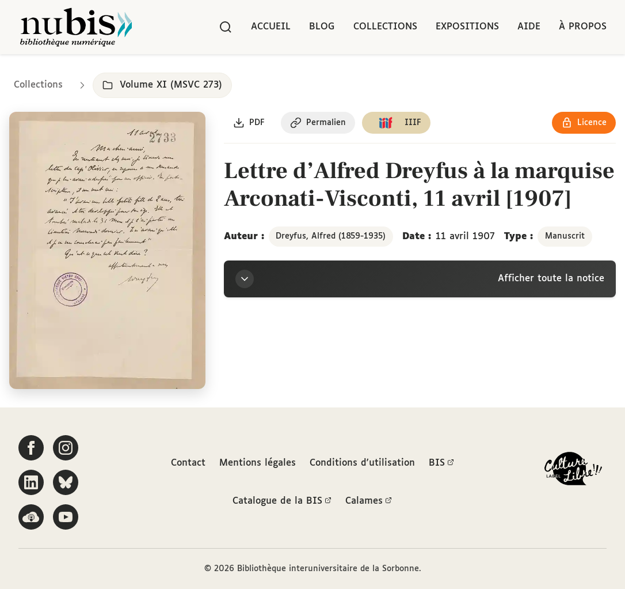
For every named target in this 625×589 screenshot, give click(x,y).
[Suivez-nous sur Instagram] (65, 447)
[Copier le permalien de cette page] (318, 123)
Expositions (467, 27)
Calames (368, 501)
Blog (322, 27)
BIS (441, 463)
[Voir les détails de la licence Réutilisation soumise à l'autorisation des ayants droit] (584, 123)
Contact (188, 463)
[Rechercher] (226, 27)
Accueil (271, 27)
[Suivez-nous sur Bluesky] (65, 482)
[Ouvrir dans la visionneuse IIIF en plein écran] (107, 250)
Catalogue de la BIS (282, 501)
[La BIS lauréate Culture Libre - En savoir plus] (573, 471)
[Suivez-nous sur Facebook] (31, 447)
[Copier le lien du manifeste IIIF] (396, 123)
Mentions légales (257, 463)
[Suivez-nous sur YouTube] (65, 517)
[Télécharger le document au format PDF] (249, 123)
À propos (583, 27)
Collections (385, 27)
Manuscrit (565, 236)
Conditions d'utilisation (362, 463)
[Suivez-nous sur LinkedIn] (31, 482)
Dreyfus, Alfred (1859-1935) (331, 236)
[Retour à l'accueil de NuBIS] (76, 27)
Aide (528, 27)
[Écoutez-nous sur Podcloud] (31, 517)
